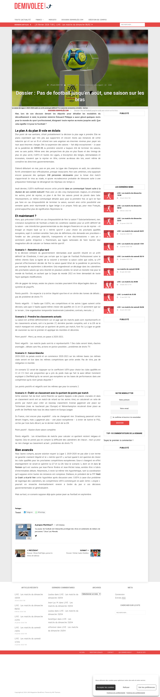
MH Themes (56, 692)
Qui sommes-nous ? (125, 652)
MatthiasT (70, 85)
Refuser (126, 687)
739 (137, 211)
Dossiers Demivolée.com (72, 20)
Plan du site (141, 652)
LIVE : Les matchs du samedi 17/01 (130, 244)
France (39, 20)
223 (138, 223)
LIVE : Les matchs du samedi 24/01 (130, 231)
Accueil (82, 652)
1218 (136, 272)
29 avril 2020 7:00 (56, 85)
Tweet (18, 512)
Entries (120, 597)
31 (136, 198)
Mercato (52, 20)
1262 (110, 85)
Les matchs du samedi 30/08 (128, 269)
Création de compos (97, 20)
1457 (136, 297)
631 (136, 310)
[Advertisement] (104, 8)
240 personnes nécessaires (60, 175)
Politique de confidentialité (116, 693)
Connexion (119, 594)
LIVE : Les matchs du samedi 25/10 (130, 256)
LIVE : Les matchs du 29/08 (127, 282)
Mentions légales (96, 652)
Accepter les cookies (105, 687)
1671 (138, 259)
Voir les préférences (146, 687)
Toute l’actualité (22, 20)
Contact (111, 652)
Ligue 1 (100, 85)
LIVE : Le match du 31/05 (126, 294)
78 (137, 284)
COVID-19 (38, 148)
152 (138, 246)
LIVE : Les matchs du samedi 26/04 (130, 307)
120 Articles (60, 525)
